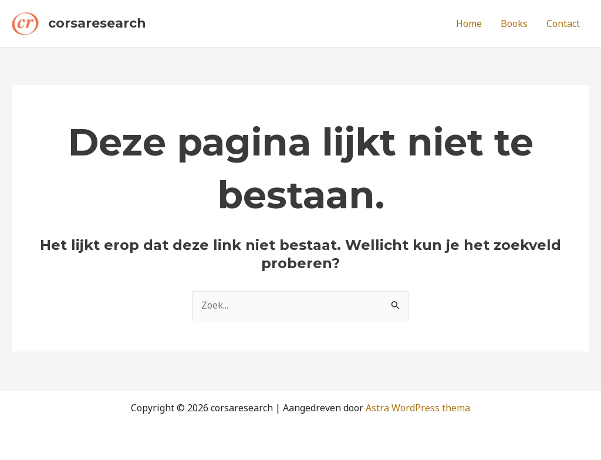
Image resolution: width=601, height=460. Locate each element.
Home (469, 23)
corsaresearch (97, 23)
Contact (563, 23)
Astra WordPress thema (418, 407)
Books (514, 23)
